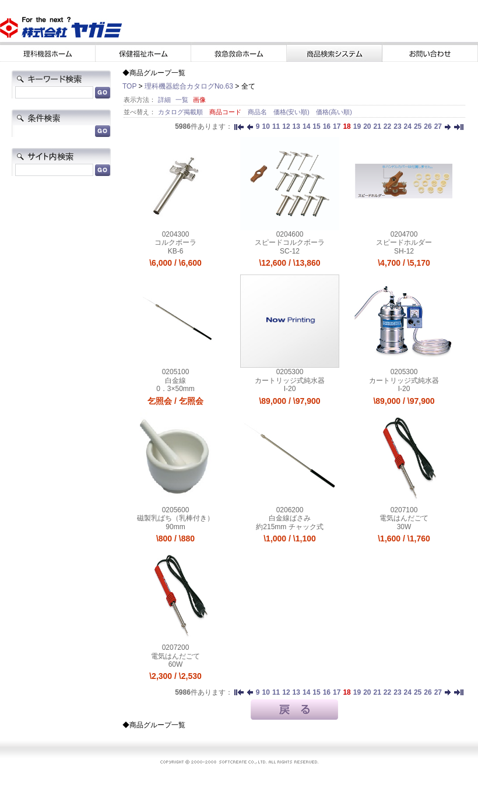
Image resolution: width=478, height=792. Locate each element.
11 (276, 126)
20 (367, 126)
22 (387, 126)
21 (377, 126)
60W (175, 664)
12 (286, 126)
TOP (129, 86)
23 (397, 126)
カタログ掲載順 (181, 111)
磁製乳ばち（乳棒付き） (175, 518)
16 (327, 126)
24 (408, 126)
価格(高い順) (334, 111)
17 (336, 126)
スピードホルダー (404, 242)
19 (357, 126)
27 (438, 126)
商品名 (258, 111)
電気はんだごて (403, 518)
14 (306, 126)
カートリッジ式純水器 (290, 380)
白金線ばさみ (290, 518)
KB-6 (176, 251)
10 (266, 126)
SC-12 (290, 251)
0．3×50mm (175, 389)
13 (296, 126)
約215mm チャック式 (289, 527)
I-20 (290, 389)
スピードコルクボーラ (290, 242)
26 (427, 126)
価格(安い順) (292, 111)
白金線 (175, 380)
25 (417, 126)
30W (404, 527)
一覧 (181, 99)
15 (316, 126)
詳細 (164, 99)
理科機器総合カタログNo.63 (189, 86)
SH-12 (404, 251)
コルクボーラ (175, 242)
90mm (175, 527)
